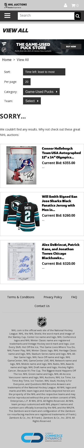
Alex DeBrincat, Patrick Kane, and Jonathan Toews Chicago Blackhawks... (61, 251)
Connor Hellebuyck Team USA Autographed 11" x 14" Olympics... (61, 152)
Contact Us (42, 306)
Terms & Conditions (20, 297)
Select (30, 101)
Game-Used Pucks (39, 92)
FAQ (74, 297)
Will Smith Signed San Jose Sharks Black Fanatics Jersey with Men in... (59, 203)
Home (7, 59)
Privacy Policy (53, 297)
